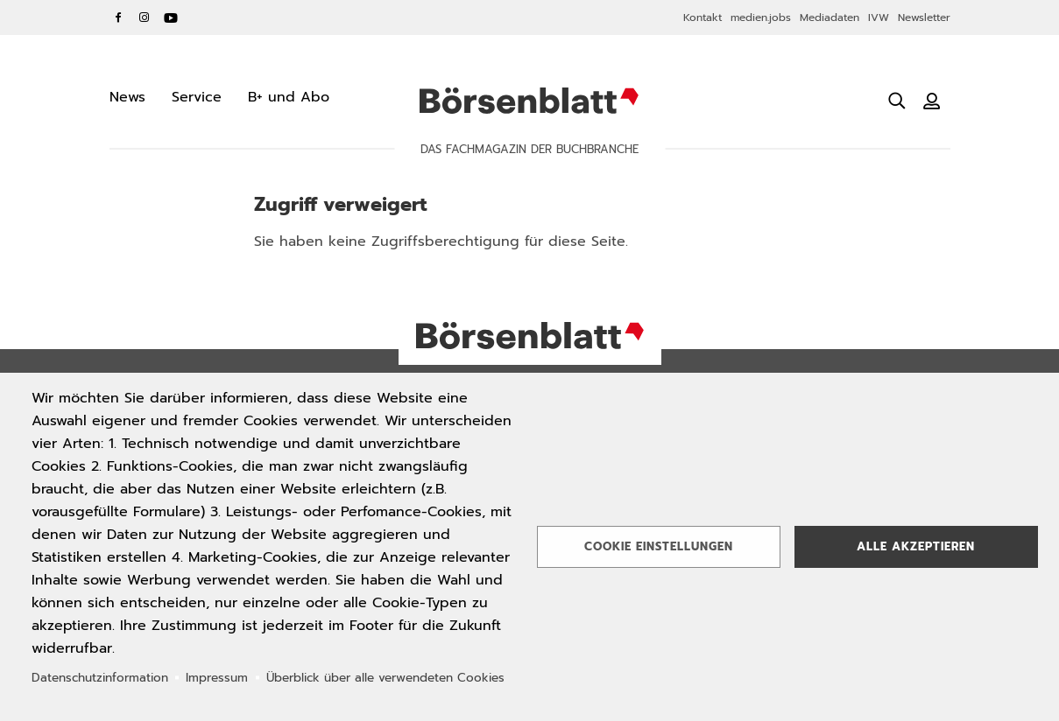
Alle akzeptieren (916, 546)
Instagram (144, 17)
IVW (878, 17)
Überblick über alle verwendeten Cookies (385, 677)
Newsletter (924, 17)
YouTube (171, 17)
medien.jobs (761, 17)
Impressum (217, 677)
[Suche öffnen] (896, 100)
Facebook (118, 17)
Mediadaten (829, 17)
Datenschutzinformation (100, 677)
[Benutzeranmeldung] (932, 100)
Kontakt (702, 17)
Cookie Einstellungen (658, 546)
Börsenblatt (529, 101)
